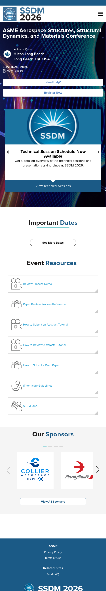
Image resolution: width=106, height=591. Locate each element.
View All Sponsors (53, 502)
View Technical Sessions (53, 186)
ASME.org (53, 574)
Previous (7, 151)
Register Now (53, 93)
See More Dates (53, 243)
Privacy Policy (53, 552)
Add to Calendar (14, 71)
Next (98, 151)
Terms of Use (53, 558)
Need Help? (53, 82)
